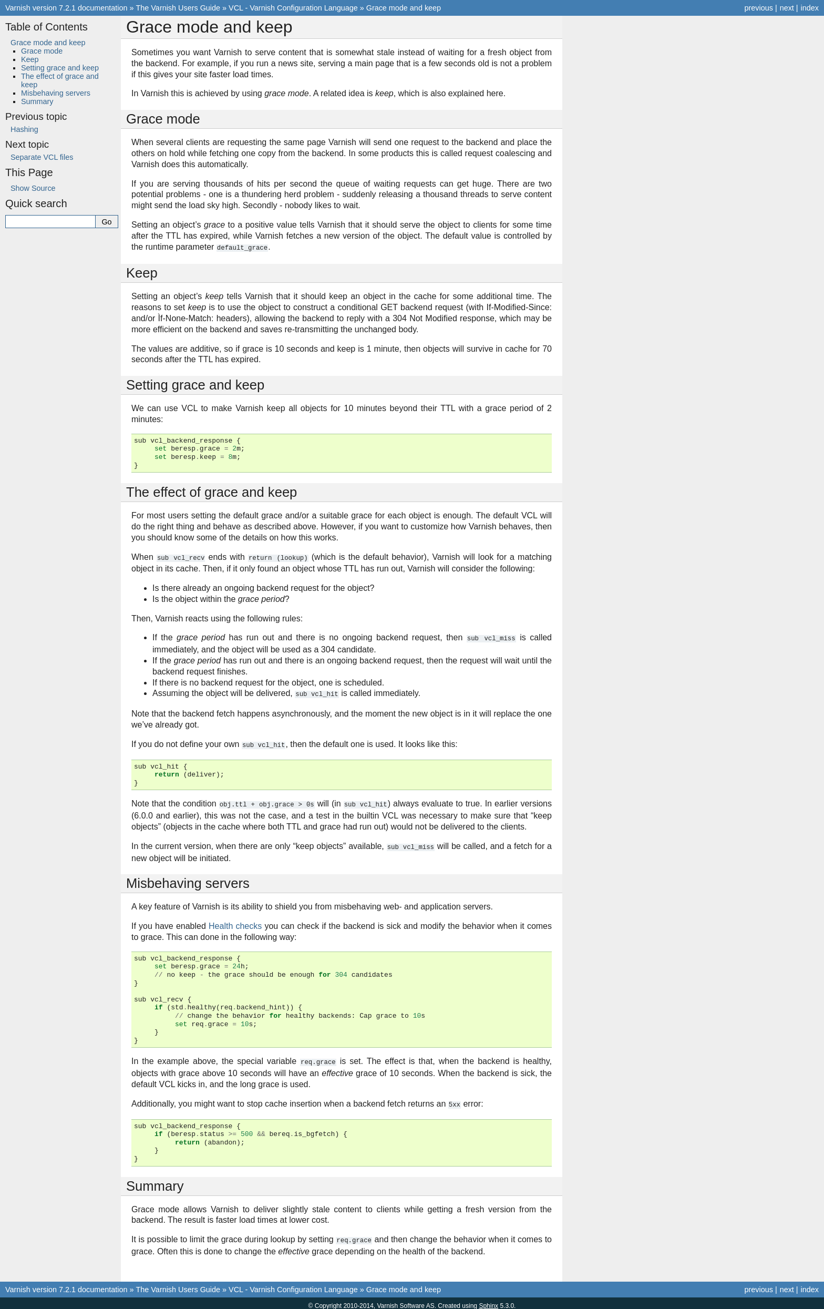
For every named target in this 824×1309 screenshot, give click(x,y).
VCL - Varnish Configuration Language (293, 8)
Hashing (24, 129)
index (810, 8)
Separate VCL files (42, 157)
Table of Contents (46, 27)
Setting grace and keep (60, 68)
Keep (30, 59)
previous (758, 8)
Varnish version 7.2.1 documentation (66, 8)
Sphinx (488, 1300)
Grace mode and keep (403, 8)
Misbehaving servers (55, 93)
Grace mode (42, 51)
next (787, 8)
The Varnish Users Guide (178, 8)
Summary (37, 101)
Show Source (33, 188)
